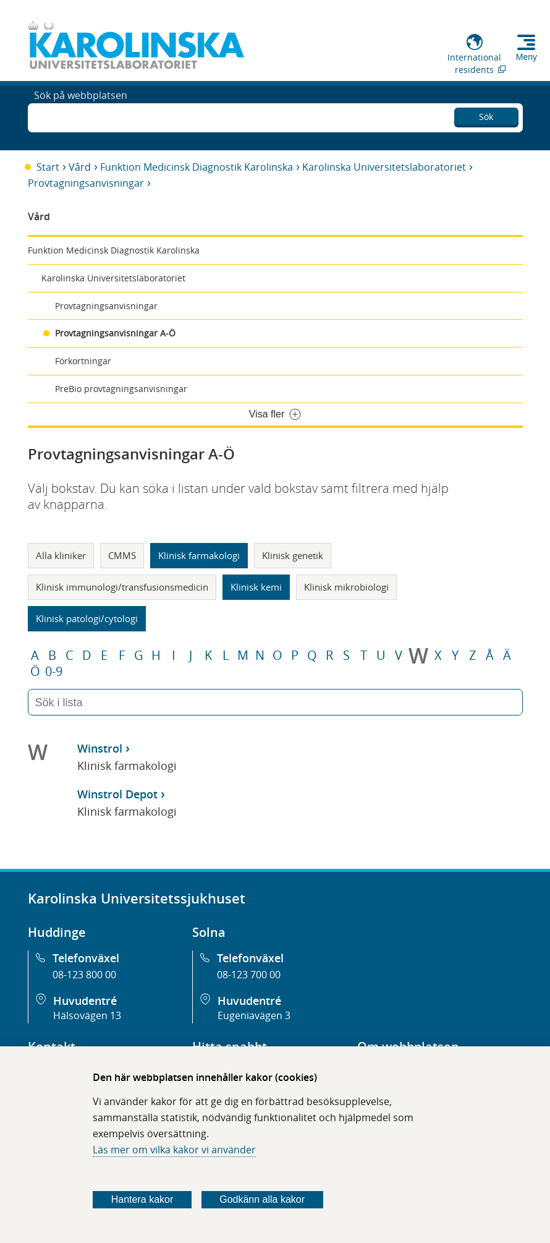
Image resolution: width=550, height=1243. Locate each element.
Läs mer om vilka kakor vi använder (174, 1149)
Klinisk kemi (256, 587)
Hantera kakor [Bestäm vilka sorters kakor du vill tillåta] (142, 1199)
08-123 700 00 (249, 974)
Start (47, 167)
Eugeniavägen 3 (254, 1015)
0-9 (53, 671)
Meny (526, 57)
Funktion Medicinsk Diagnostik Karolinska (196, 167)
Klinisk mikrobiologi (346, 587)
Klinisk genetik (292, 555)
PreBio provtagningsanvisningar (121, 389)
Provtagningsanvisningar (86, 183)
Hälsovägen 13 (87, 1015)
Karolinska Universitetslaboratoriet (384, 167)
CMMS (122, 555)
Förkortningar (83, 361)
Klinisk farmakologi (199, 555)
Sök (486, 115)
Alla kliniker (61, 555)
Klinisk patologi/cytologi (87, 618)
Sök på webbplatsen (80, 116)
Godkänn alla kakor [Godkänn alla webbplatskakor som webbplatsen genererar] (262, 1199)
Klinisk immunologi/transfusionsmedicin (122, 587)
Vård (80, 167)
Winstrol (99, 748)
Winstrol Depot (117, 794)
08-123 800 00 (84, 974)
